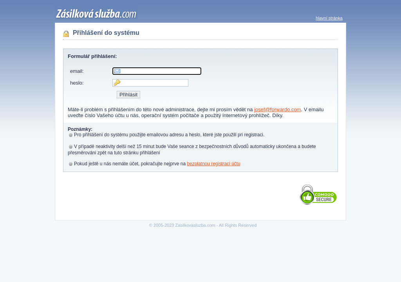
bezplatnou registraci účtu (213, 163)
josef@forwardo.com (277, 109)
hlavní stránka (329, 18)
